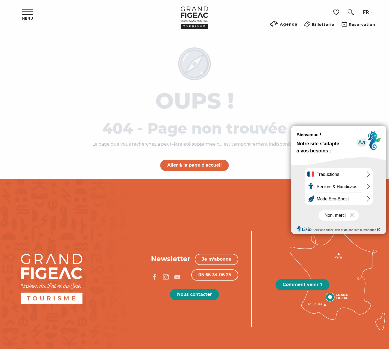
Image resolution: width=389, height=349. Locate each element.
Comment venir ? (302, 284)
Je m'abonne (216, 259)
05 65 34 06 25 (214, 274)
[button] (350, 12)
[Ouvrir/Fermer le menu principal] (27, 14)
